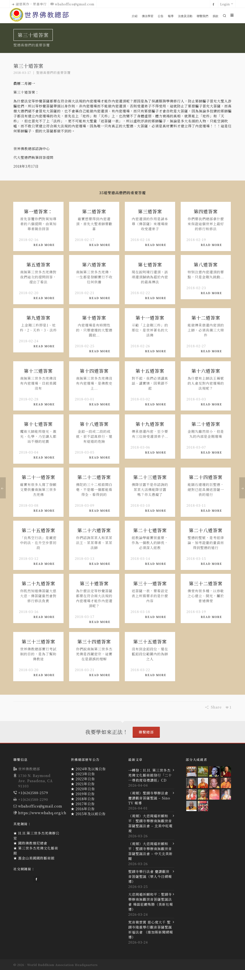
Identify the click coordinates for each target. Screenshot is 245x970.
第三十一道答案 (150, 583)
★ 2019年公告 (83, 793)
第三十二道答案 (205, 583)
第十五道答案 (150, 370)
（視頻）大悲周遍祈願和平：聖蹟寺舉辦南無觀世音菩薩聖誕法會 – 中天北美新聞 (150, 851)
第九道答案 (38, 317)
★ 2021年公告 (83, 783)
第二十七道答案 (150, 530)
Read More (45, 244)
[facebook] (214, 4)
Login (226, 4)
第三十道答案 (94, 583)
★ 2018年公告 (83, 798)
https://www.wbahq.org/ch (42, 812)
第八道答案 (206, 264)
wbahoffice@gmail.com (72, 4)
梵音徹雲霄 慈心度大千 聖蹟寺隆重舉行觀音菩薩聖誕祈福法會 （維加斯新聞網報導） (150, 929)
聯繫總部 (146, 731)
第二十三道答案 (150, 477)
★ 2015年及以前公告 (88, 813)
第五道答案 (38, 264)
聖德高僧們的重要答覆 (53, 72)
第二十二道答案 (94, 477)
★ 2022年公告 (83, 778)
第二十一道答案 (38, 477)
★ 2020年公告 (83, 788)
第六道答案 (94, 264)
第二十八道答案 (205, 530)
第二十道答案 (205, 424)
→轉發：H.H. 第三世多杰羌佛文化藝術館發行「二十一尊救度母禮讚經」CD (150, 775)
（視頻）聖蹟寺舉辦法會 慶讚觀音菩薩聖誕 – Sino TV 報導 (149, 797)
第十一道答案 (150, 317)
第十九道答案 (150, 424)
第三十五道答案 (150, 641)
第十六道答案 (205, 370)
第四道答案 (206, 211)
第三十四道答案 (94, 641)
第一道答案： (38, 211)
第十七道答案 (38, 424)
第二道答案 (94, 211)
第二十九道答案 (38, 583)
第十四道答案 (94, 370)
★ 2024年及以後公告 (88, 768)
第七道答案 (150, 264)
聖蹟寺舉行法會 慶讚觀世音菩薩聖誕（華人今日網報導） (150, 876)
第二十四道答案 (205, 477)
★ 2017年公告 (83, 803)
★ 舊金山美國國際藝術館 (34, 857)
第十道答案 (94, 317)
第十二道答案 (205, 317)
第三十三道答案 (38, 641)
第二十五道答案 (38, 530)
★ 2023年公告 (83, 773)
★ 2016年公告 (83, 808)
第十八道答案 (94, 424)
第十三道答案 (38, 370)
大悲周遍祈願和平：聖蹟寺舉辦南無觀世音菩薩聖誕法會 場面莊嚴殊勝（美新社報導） (150, 902)
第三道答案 (150, 211)
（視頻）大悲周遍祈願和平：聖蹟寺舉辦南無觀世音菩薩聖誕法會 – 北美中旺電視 (150, 823)
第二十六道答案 (94, 530)
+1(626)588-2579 (33, 792)
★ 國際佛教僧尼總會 (30, 843)
